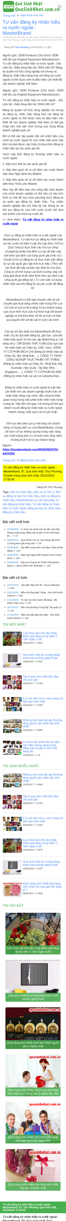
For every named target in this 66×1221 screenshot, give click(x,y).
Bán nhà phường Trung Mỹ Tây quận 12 (41, 607)
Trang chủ (9, 15)
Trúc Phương (22, 47)
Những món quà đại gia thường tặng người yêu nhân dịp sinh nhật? (42, 723)
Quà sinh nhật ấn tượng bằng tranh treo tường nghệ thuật (41, 656)
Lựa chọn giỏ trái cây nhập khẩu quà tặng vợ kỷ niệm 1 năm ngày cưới (40, 636)
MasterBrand (25, 500)
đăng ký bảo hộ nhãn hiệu (44, 508)
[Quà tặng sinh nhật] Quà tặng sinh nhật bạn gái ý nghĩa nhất (33, 1186)
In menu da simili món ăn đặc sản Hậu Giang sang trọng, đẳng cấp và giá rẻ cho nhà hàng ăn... (33, 532)
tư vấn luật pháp (44, 500)
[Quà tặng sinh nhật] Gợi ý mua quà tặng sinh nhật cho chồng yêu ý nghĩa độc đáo (33, 1092)
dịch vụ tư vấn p (44, 492)
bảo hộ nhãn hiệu (21, 492)
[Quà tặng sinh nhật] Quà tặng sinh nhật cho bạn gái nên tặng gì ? (42, 886)
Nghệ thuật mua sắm (31, 15)
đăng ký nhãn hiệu (14, 512)
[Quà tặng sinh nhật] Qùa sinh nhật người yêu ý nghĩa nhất (33, 1044)
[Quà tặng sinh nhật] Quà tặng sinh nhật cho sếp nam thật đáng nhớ (33, 1139)
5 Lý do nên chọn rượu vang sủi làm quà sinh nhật (43, 700)
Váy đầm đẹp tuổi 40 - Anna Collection (40, 585)
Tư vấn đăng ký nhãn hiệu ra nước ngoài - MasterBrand (31, 27)
